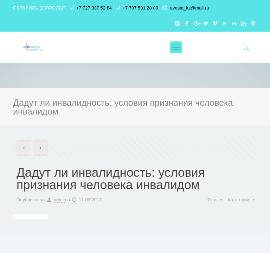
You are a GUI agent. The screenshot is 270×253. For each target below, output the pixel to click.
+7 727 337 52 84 (94, 8)
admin (60, 199)
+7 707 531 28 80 (140, 8)
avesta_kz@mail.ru (189, 8)
